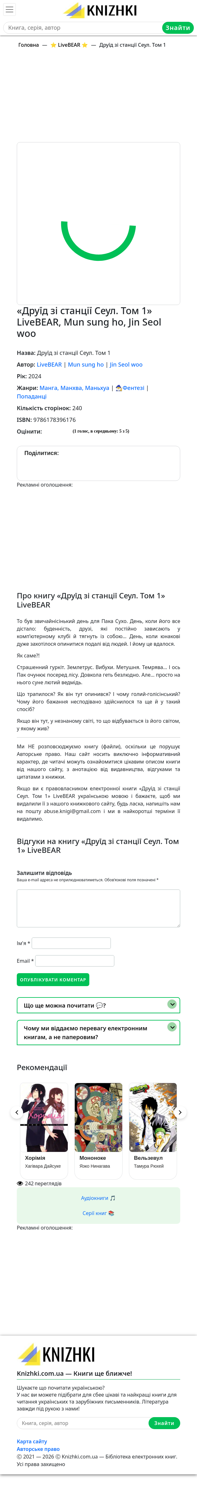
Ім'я (23, 943)
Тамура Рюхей (149, 1166)
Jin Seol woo (126, 364)
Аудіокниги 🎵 (98, 1198)
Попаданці (32, 396)
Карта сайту (32, 1441)
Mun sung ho (86, 364)
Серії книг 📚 (99, 1213)
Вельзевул (148, 1158)
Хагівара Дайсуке (43, 1166)
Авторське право (38, 1449)
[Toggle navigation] (9, 9)
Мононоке (92, 1158)
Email (25, 960)
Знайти (178, 27)
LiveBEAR (49, 364)
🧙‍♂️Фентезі (130, 388)
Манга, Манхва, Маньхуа (74, 388)
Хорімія (35, 1158)
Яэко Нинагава (94, 1166)
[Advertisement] (102, 98)
